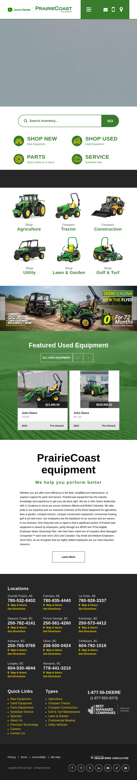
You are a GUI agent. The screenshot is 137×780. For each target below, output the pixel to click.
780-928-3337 (92, 600)
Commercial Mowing (61, 720)
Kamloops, (88, 618)
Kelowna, (16, 641)
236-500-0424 (57, 645)
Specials (16, 716)
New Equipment (20, 698)
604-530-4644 (21, 668)
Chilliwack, (88, 641)
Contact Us (17, 733)
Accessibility (39, 757)
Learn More (68, 557)
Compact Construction (63, 707)
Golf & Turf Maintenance (64, 711)
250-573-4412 (92, 623)
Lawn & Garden (58, 716)
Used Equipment (21, 703)
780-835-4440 (57, 600)
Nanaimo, (52, 663)
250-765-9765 (21, 645)
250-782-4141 (21, 623)
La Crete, (87, 596)
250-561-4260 (57, 623)
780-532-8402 (21, 600)
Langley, (16, 663)
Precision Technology (24, 724)
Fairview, (51, 596)
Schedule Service (21, 711)
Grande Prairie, (20, 596)
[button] (2, 308)
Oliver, (50, 641)
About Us (16, 720)
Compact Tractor (59, 703)
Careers (15, 728)
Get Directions (17, 608)
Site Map (55, 757)
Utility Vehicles (58, 724)
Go (110, 121)
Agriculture (55, 698)
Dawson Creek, (20, 618)
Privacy (12, 757)
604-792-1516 (92, 645)
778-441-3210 (57, 668)
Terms (24, 757)
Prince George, (55, 618)
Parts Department (22, 707)
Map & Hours (17, 605)
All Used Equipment (57, 357)
